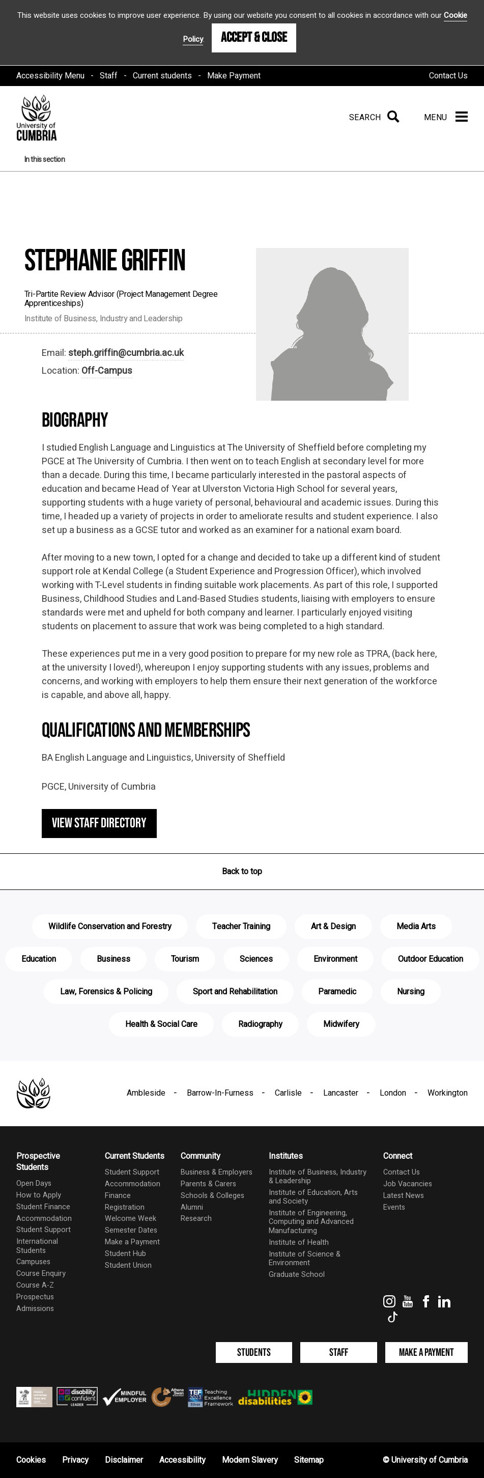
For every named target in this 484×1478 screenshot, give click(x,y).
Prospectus (35, 1297)
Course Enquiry (41, 1273)
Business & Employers (216, 1172)
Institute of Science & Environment (304, 1258)
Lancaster (340, 1093)
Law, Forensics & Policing (106, 992)
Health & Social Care (161, 1024)
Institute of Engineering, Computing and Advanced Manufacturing (311, 1222)
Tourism (185, 959)
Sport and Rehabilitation (235, 992)
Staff (109, 76)
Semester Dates (131, 1230)
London (393, 1093)
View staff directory (99, 823)
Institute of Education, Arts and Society (313, 1197)
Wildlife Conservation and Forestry (110, 927)
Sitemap (309, 1460)
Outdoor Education (430, 959)
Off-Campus (106, 371)
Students (254, 1352)
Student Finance (43, 1207)
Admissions (35, 1308)
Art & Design (333, 927)
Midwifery (341, 1024)
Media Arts (416, 927)
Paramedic (337, 992)
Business (113, 959)
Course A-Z (35, 1285)
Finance (118, 1195)
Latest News (403, 1195)
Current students (162, 76)
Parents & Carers (208, 1184)
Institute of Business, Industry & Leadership (317, 1176)
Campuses (33, 1262)
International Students (37, 1246)
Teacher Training (241, 927)
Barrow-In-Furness (220, 1093)
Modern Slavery (250, 1460)
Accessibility (182, 1460)
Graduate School (297, 1274)
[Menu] (446, 117)
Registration (125, 1207)
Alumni (192, 1207)
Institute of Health (299, 1242)
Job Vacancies (407, 1184)
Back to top (242, 872)
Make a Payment (132, 1242)
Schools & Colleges (212, 1195)
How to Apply (38, 1195)
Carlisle (288, 1093)
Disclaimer (124, 1460)
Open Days (33, 1183)
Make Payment (234, 76)
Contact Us (448, 76)
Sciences (256, 959)
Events (394, 1207)
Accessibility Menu (50, 76)
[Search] (372, 117)
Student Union (128, 1265)
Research (196, 1218)
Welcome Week (130, 1218)
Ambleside (146, 1093)
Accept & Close (254, 38)
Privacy (75, 1460)
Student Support (43, 1229)
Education (38, 959)
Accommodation (44, 1218)
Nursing (410, 992)
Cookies (31, 1460)
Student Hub (125, 1253)
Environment (335, 959)
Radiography (260, 1024)
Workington (448, 1093)
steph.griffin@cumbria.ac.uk (126, 353)
